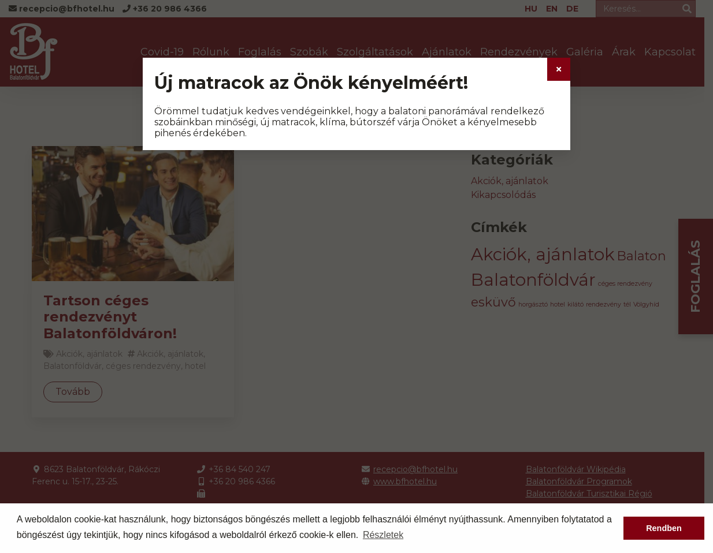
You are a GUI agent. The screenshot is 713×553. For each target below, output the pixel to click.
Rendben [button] (664, 528)
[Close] (558, 69)
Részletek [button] (383, 535)
